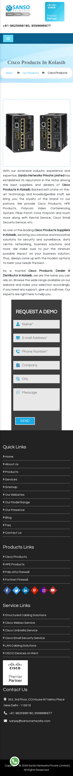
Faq (7, 525)
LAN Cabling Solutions (19, 645)
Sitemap (10, 487)
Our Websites (14, 494)
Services (10, 479)
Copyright (11, 765)
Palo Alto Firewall (16, 572)
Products (10, 471)
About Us (10, 464)
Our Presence (31, 73)
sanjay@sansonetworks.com (29, 721)
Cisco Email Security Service (24, 638)
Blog (7, 517)
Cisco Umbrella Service (20, 630)
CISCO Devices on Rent (20, 653)
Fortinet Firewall (15, 579)
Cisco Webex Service (19, 622)
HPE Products (14, 564)
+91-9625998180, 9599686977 (27, 25)
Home (9, 73)
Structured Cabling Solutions (24, 615)
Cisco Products (15, 556)
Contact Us (12, 532)
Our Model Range (16, 502)
